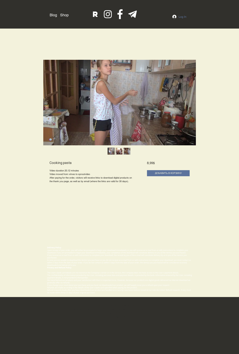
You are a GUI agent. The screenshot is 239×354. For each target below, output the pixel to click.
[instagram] (108, 14)
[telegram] (133, 14)
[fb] (120, 14)
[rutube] (95, 14)
